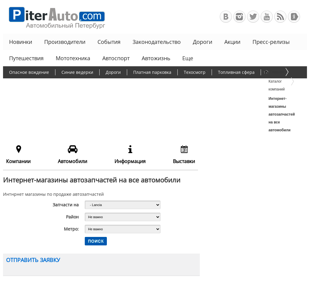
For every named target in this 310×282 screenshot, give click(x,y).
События (108, 41)
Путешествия (26, 58)
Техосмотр (195, 72)
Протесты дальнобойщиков (38, 84)
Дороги (202, 41)
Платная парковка (152, 72)
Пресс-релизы (271, 41)
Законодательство (157, 41)
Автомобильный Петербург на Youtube (267, 17)
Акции (232, 41)
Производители (64, 41)
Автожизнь (156, 58)
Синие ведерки (77, 72)
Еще (187, 58)
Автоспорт (116, 58)
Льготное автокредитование (105, 96)
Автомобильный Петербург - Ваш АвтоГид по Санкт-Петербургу (54, 17)
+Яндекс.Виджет (294, 17)
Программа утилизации (216, 84)
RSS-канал (280, 17)
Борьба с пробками (99, 84)
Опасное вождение (29, 72)
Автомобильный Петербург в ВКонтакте (226, 17)
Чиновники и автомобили (36, 96)
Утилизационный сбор (155, 84)
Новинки (20, 41)
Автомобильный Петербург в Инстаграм (239, 17)
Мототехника (73, 58)
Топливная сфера (236, 72)
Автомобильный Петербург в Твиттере (253, 17)
